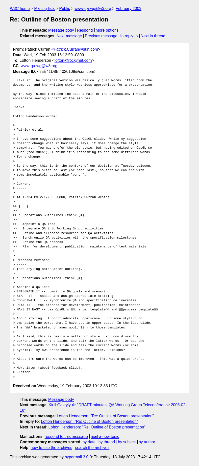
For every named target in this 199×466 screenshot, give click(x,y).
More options (107, 30)
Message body (61, 30)
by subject (127, 442)
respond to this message (66, 436)
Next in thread (153, 36)
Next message (69, 36)
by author (147, 442)
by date (88, 442)
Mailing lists (44, 8)
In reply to (129, 36)
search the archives (92, 448)
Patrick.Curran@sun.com (76, 49)
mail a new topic (105, 436)
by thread (107, 442)
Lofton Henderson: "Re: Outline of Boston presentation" (105, 416)
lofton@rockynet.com (73, 60)
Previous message (101, 36)
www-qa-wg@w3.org (93, 8)
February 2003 (128, 8)
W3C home (20, 8)
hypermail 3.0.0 (78, 457)
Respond (85, 30)
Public (64, 8)
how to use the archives (51, 448)
